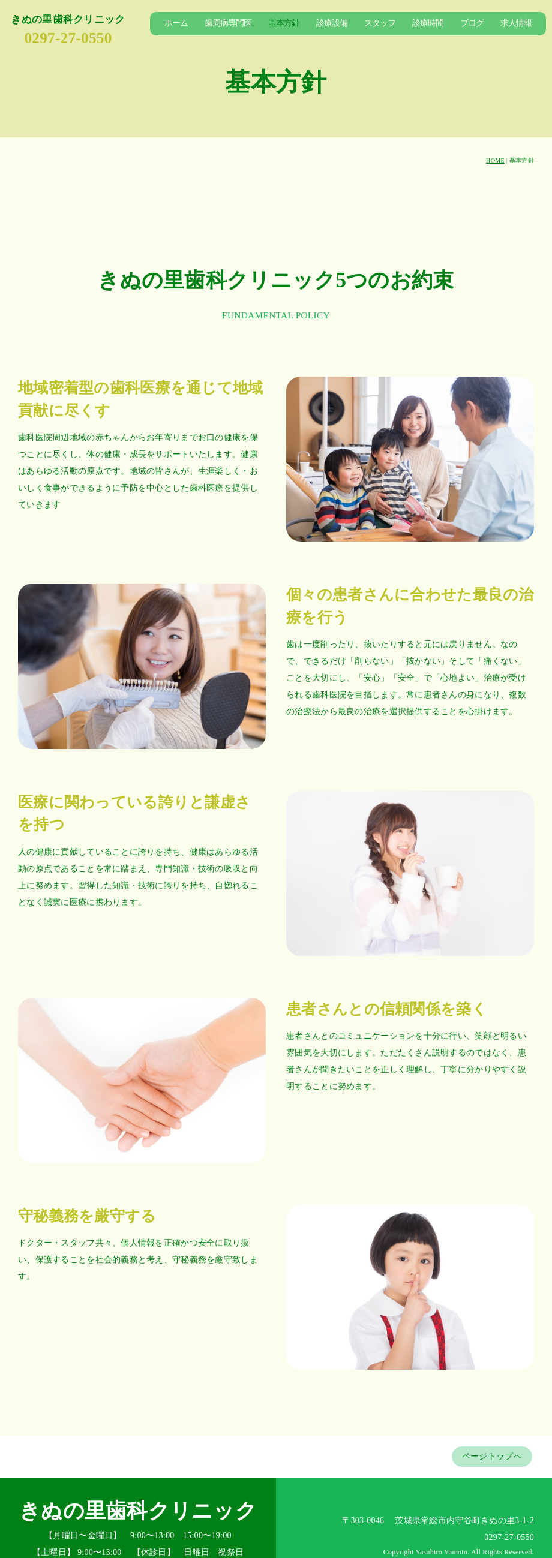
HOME (495, 160)
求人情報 (516, 23)
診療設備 (331, 23)
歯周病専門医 (228, 23)
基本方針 (283, 23)
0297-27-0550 (68, 38)
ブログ (472, 23)
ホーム (176, 23)
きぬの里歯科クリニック (68, 19)
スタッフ (379, 23)
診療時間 (427, 23)
